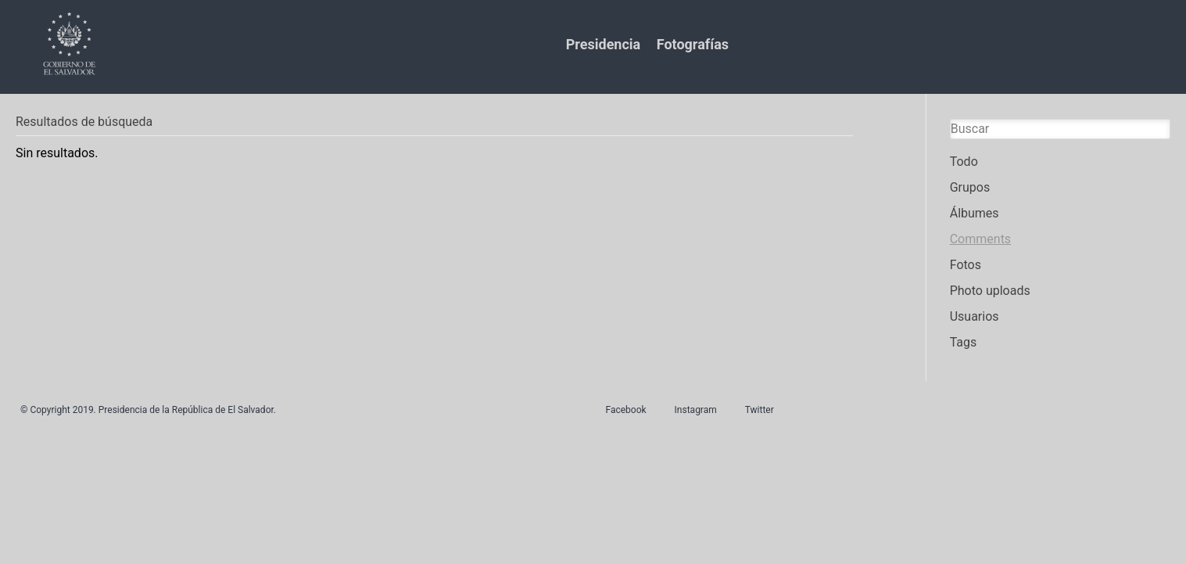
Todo (964, 161)
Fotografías (693, 44)
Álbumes (974, 213)
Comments (980, 239)
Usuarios (974, 316)
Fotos (965, 264)
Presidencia (603, 44)
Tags (963, 342)
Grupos (970, 187)
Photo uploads (990, 290)
